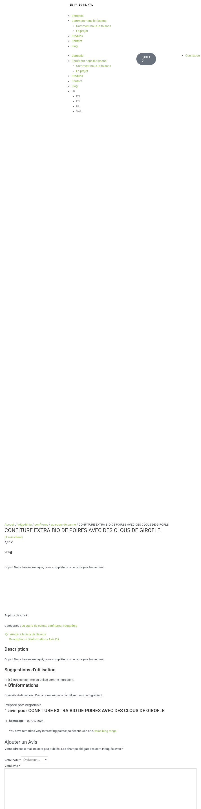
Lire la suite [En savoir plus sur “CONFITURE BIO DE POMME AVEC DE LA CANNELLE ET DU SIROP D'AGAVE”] (107, 563)
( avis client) (13, 149)
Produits (77, 36)
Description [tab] (16, 251)
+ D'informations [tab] (36, 251)
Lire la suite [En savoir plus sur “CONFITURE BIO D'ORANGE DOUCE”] (43, 559)
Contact (76, 41)
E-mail (8, 452)
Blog (74, 46)
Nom (7, 437)
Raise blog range (105, 343)
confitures (41, 137)
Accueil (9, 137)
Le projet (82, 31)
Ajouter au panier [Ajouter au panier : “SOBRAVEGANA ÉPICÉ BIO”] (171, 559)
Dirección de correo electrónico (163, 707)
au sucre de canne (63, 137)
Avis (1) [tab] (54, 251)
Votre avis (12, 378)
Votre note (12, 372)
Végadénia (24, 137)
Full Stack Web (80, 685)
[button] (25, 246)
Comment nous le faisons (88, 20)
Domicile (77, 15)
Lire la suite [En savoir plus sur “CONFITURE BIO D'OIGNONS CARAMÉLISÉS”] (43, 651)
